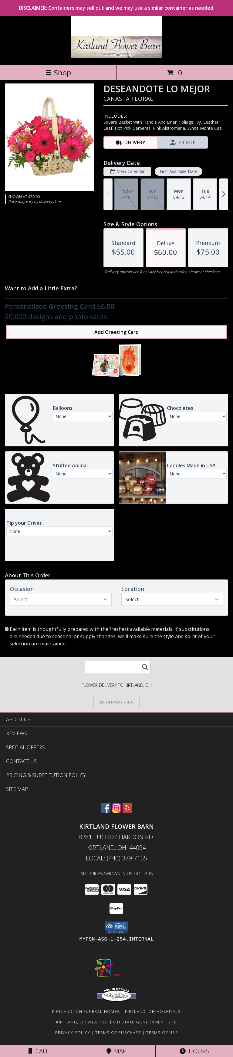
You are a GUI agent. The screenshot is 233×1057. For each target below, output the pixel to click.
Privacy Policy (72, 1032)
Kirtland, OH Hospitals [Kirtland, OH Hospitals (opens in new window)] (153, 1011)
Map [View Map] (116, 1051)
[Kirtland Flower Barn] (116, 56)
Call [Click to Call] (39, 1051)
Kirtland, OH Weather (82, 1022)
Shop (58, 72)
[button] (116, 928)
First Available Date (179, 171)
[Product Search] (117, 667)
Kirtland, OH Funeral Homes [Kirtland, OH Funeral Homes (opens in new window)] (86, 1011)
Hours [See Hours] (194, 1051)
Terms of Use (162, 1032)
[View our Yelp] (127, 810)
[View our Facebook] (105, 810)
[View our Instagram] (116, 810)
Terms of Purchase (118, 1032)
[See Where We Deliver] (116, 702)
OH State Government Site (145, 1022)
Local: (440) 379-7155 (116, 858)
